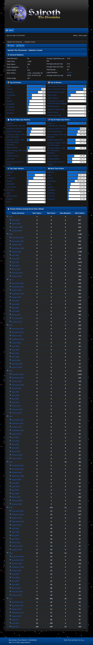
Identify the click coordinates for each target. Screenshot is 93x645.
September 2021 (18, 430)
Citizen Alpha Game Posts (56, 86)
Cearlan (9, 199)
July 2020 (15, 483)
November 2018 (18, 560)
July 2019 (15, 528)
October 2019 (17, 518)
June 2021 (15, 441)
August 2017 (16, 616)
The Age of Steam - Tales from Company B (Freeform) (16, 142)
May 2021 (15, 444)
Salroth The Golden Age (55, 109)
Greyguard (10, 107)
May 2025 (15, 262)
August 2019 (16, 525)
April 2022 (15, 402)
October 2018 (17, 563)
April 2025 (15, 266)
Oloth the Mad (12, 196)
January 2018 (17, 595)
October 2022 (17, 381)
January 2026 (17, 231)
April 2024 (15, 311)
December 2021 (17, 420)
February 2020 (17, 500)
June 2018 (15, 577)
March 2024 (16, 315)
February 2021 (17, 455)
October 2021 (17, 427)
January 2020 (17, 504)
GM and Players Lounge (56, 92)
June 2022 (15, 395)
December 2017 (17, 602)
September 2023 (18, 339)
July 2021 (15, 437)
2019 (10, 507)
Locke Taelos (11, 187)
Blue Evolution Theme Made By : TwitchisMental (23, 640)
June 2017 (15, 623)
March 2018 (16, 588)
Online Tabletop (52, 98)
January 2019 (17, 549)
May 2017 (15, 627)
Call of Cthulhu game (14, 131)
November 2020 (18, 469)
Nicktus (69, 72)
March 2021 (16, 451)
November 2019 (18, 514)
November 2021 (18, 423)
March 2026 (16, 224)
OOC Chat (10, 159)
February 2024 (17, 318)
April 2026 (15, 220)
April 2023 (15, 357)
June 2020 (15, 486)
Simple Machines (25, 642)
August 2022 (16, 388)
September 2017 (18, 613)
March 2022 (16, 406)
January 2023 (17, 367)
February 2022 (17, 409)
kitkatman (10, 92)
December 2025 (17, 238)
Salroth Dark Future (54, 115)
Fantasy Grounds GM (55, 140)
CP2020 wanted (12, 156)
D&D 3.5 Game (12, 147)
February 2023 (17, 364)
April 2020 (15, 493)
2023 (10, 325)
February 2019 (17, 546)
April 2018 (15, 585)
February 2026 (17, 227)
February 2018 (17, 592)
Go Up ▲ (81, 640)
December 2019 (17, 511)
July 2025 (15, 255)
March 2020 (16, 497)
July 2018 (15, 574)
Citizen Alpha (52, 95)
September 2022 (18, 385)
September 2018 (18, 567)
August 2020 (16, 479)
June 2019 (15, 532)
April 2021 (15, 448)
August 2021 (16, 434)
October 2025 (17, 245)
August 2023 (16, 343)
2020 (10, 462)
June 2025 (15, 259)
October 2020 (17, 472)
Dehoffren (10, 113)
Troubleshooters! (53, 159)
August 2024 (16, 297)
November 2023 (18, 332)
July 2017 (15, 620)
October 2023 (17, 336)
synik (8, 86)
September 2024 (18, 294)
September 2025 (18, 248)
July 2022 (15, 392)
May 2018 (15, 581)
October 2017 (17, 609)
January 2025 (17, 276)
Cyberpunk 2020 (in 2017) (16, 129)
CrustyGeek (11, 95)
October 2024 (17, 290)
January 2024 (17, 322)
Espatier (10, 101)
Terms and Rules (73, 640)
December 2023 (17, 329)
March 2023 (16, 360)
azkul (8, 193)
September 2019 (18, 521)
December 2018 (17, 556)
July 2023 (15, 346)
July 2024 (15, 301)
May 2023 (15, 353)
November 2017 (18, 606)
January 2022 (17, 413)
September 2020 (18, 476)
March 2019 (16, 542)
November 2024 (18, 287)
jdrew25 (9, 89)
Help (65, 640)
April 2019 (15, 539)
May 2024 (15, 308)
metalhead (51, 193)
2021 (10, 416)
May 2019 (15, 535)
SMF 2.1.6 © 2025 (14, 642)
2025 (10, 234)
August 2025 (16, 252)
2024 (10, 280)
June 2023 (15, 350)
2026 (10, 217)
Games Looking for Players (57, 89)
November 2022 (18, 378)
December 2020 (17, 465)
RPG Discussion (53, 106)
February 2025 (17, 273)
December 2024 (17, 283)
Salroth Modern (52, 112)
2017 (10, 599)
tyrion (9, 98)
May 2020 (15, 490)
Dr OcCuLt (10, 110)
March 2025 (16, 269)
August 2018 (16, 570)
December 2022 (17, 374)
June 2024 (15, 304)
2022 (10, 371)
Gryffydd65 (11, 104)
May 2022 (15, 399)
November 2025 (18, 241)
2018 (10, 553)
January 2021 (17, 458)
